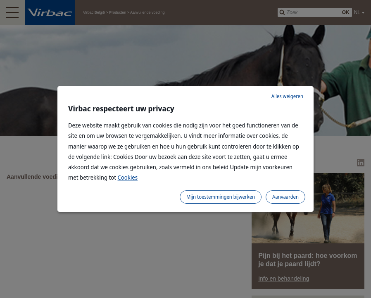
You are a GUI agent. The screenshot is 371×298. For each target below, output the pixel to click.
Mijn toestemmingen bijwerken (220, 196)
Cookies (128, 177)
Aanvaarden (285, 196)
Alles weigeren (287, 96)
